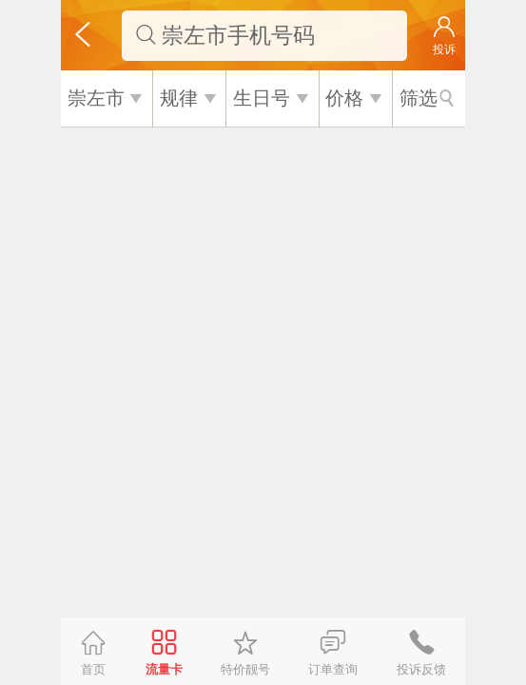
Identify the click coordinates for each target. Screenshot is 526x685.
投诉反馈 (421, 668)
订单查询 (333, 668)
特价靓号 (245, 668)
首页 (93, 668)
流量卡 (164, 668)
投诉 (444, 49)
